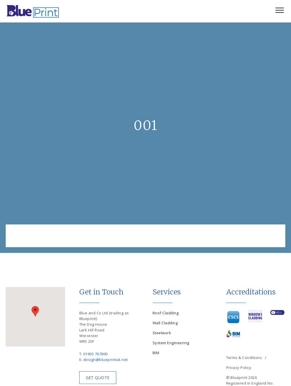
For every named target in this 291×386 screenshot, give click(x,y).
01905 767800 (95, 353)
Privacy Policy (238, 367)
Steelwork (162, 332)
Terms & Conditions (244, 357)
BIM (156, 352)
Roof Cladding (165, 312)
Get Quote (98, 377)
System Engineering (171, 342)
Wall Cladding (165, 322)
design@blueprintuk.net (105, 359)
